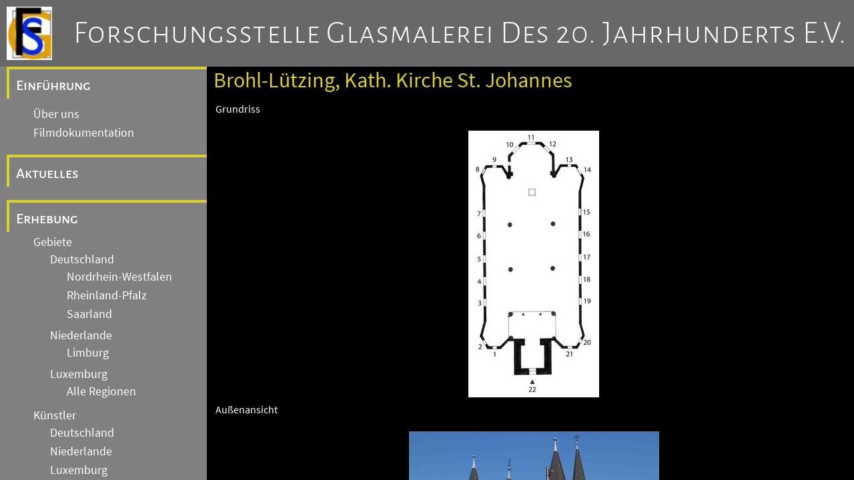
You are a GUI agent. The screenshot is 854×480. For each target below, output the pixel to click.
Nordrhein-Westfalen (119, 276)
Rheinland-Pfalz (107, 295)
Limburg (88, 352)
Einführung (53, 85)
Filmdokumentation (83, 132)
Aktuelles (47, 173)
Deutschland (82, 259)
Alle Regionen (101, 391)
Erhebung (47, 218)
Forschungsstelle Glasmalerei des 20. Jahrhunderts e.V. (460, 33)
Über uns (56, 114)
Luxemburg (78, 374)
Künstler (54, 415)
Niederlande (81, 335)
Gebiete (52, 242)
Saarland (89, 314)
